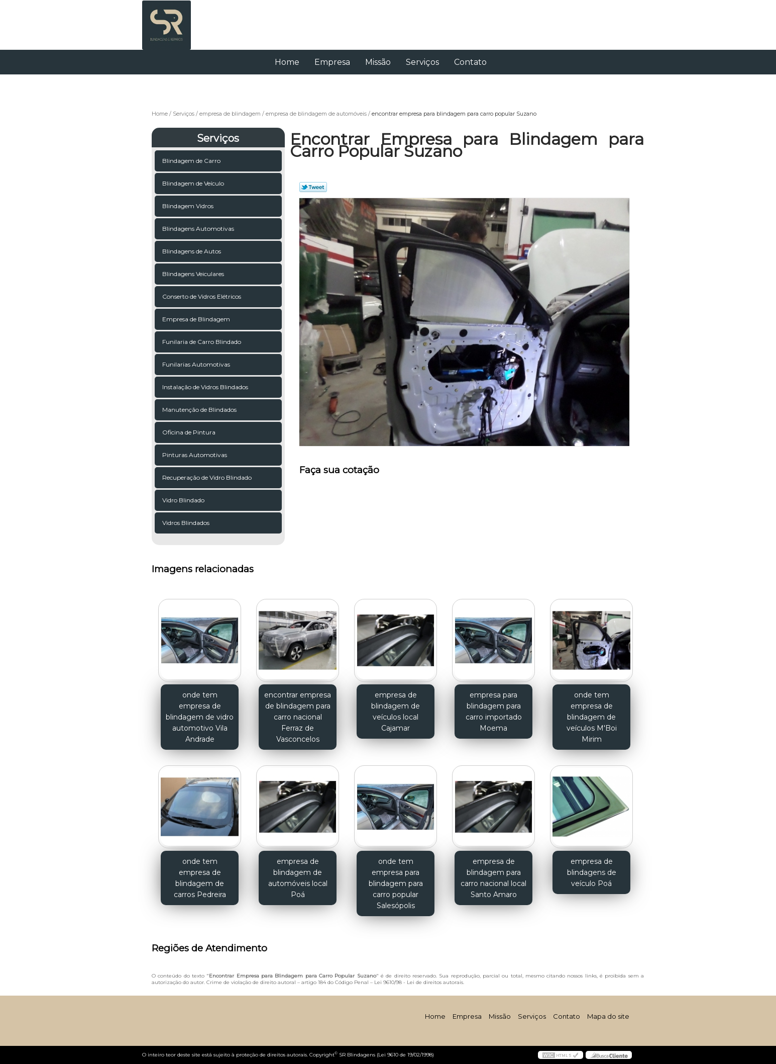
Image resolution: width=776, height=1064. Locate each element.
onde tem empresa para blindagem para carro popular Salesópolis (396, 883)
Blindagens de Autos (192, 251)
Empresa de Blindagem (197, 319)
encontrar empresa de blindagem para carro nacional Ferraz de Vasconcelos (297, 717)
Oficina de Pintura (189, 432)
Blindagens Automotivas (199, 228)
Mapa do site (608, 1016)
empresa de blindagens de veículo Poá (591, 872)
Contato (470, 62)
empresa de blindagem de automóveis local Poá (297, 878)
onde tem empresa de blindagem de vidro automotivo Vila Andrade (200, 717)
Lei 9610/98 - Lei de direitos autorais (418, 982)
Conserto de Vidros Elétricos (202, 296)
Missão (378, 62)
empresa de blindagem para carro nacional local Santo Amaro (493, 878)
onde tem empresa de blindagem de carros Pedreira (200, 878)
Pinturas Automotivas (195, 455)
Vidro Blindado (184, 500)
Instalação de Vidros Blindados (206, 387)
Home (287, 62)
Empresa (332, 62)
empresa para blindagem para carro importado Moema (494, 711)
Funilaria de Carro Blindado (202, 341)
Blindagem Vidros (188, 206)
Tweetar (313, 187)
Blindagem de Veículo (194, 183)
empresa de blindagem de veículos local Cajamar (395, 711)
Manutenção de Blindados (200, 409)
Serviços (422, 62)
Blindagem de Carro (192, 160)
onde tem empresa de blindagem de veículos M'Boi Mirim (592, 717)
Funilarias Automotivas (197, 364)
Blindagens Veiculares (194, 274)
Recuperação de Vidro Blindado (207, 477)
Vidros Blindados (186, 522)
